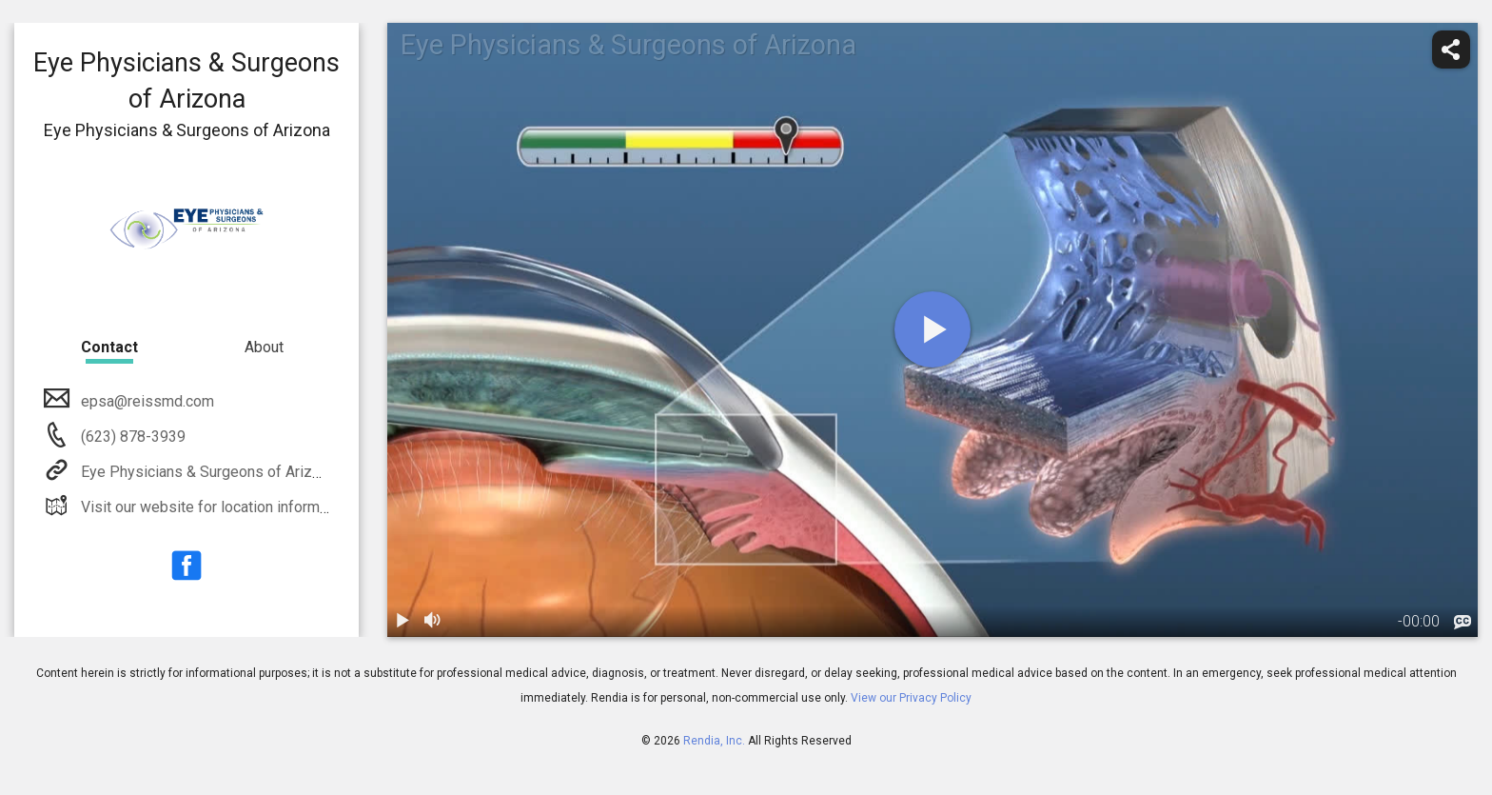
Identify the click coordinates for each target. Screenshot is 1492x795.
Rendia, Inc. (714, 740)
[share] (1451, 49)
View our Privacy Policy (911, 698)
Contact (109, 347)
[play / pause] (402, 621)
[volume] (433, 621)
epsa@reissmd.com (145, 401)
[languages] (1462, 622)
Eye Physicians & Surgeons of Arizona (206, 472)
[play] (932, 329)
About (264, 347)
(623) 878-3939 (131, 436)
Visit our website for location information (214, 507)
